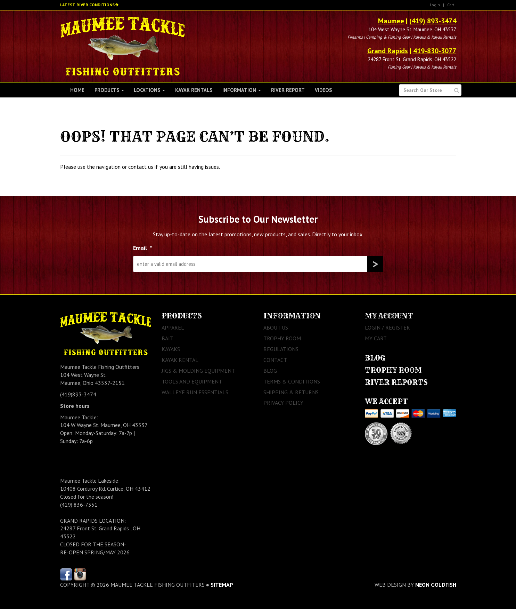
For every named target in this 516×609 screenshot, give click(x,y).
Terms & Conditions (291, 381)
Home (77, 90)
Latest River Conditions (87, 4)
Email (142, 247)
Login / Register (387, 327)
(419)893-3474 (78, 394)
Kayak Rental (180, 359)
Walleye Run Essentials (195, 392)
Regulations (280, 349)
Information (241, 90)
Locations (149, 90)
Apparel (173, 327)
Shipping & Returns (291, 392)
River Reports (396, 382)
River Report (288, 90)
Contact (275, 359)
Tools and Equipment (192, 381)
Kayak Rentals (193, 90)
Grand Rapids (387, 50)
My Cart (376, 338)
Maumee (391, 20)
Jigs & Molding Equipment (198, 370)
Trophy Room (282, 338)
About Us (275, 327)
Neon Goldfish (435, 584)
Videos (323, 90)
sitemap (222, 584)
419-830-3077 (434, 50)
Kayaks (171, 349)
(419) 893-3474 (432, 20)
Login (435, 4)
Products (109, 90)
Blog (270, 370)
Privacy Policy (283, 402)
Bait (167, 338)
